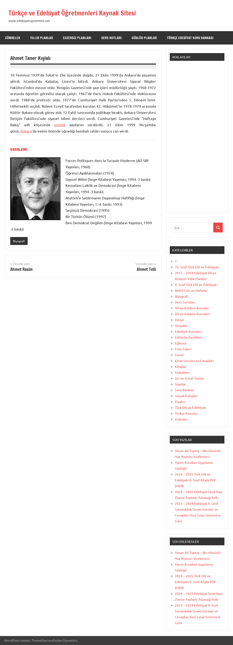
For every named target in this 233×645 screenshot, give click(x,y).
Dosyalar (181, 325)
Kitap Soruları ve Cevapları (194, 360)
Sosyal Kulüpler (186, 396)
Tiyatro (180, 401)
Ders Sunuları (185, 302)
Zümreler (12, 38)
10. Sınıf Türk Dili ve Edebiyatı (197, 267)
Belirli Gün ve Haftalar (191, 290)
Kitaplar (180, 366)
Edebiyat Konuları (188, 331)
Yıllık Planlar (41, 38)
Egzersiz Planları (77, 38)
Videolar (181, 419)
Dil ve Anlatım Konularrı (192, 314)
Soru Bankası (184, 390)
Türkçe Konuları (186, 413)
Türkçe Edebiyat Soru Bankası (190, 38)
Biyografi (19, 241)
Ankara (26, 131)
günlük (60, 124)
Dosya (179, 319)
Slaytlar (180, 384)
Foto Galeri (183, 349)
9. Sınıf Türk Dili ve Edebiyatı (196, 284)
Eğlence (181, 343)
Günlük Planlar (144, 38)
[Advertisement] (197, 138)
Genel (179, 355)
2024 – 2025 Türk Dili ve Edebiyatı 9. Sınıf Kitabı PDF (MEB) (195, 480)
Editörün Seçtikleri (188, 337)
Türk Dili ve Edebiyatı (190, 407)
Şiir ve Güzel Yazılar (189, 378)
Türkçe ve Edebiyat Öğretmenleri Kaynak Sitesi (81, 12)
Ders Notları (111, 38)
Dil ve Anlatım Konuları (192, 308)
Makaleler (182, 372)
